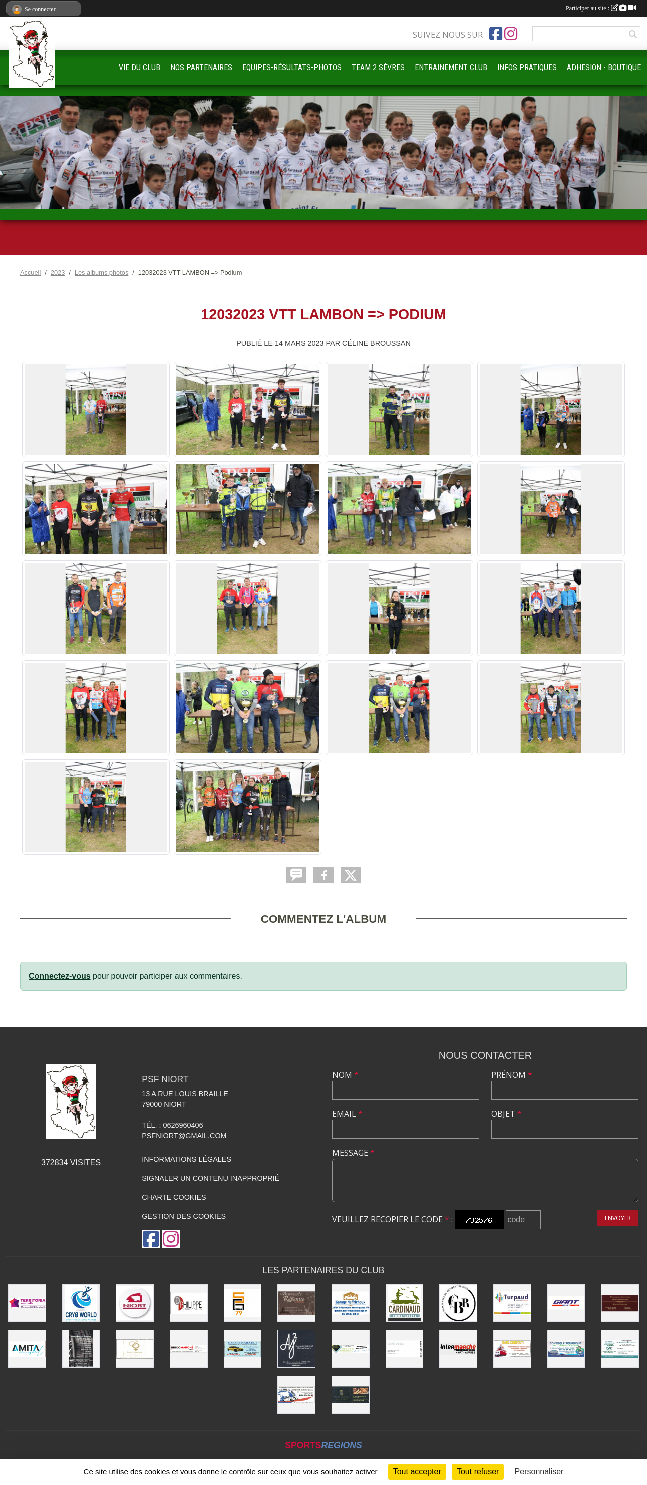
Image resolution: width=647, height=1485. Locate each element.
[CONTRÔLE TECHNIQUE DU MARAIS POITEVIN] (566, 1349)
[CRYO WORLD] (81, 1303)
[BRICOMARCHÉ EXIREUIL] (189, 1349)
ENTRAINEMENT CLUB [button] (451, 67)
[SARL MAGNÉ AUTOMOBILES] (405, 1349)
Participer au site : (601, 8)
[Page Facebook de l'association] (495, 33)
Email (347, 1113)
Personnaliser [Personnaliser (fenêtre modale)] (539, 1471)
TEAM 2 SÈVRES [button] (378, 67)
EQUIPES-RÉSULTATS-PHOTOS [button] (292, 67)
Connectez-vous (60, 976)
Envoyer (618, 1218)
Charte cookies (174, 1197)
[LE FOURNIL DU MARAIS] (351, 1395)
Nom (345, 1074)
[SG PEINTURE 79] (243, 1303)
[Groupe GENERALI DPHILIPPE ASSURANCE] (189, 1303)
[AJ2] (296, 1349)
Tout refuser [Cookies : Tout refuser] (478, 1471)
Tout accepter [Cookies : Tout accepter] (417, 1471)
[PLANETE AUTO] (296, 1395)
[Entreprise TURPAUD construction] (512, 1303)
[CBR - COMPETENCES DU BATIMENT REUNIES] (458, 1303)
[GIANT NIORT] (566, 1303)
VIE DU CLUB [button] (139, 67)
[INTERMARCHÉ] (458, 1349)
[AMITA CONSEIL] (27, 1349)
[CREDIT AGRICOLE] (620, 1349)
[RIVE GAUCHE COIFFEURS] (135, 1349)
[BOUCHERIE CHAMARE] (620, 1303)
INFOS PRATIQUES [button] (527, 67)
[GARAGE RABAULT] (243, 1349)
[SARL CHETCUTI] (512, 1349)
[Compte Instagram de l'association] (510, 33)
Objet (506, 1113)
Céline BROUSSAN (376, 343)
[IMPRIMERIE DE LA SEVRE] (351, 1349)
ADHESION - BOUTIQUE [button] (604, 67)
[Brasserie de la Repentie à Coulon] (296, 1303)
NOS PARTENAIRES (201, 67)
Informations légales (186, 1159)
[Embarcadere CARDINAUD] (405, 1303)
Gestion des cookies (184, 1216)
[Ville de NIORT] (135, 1303)
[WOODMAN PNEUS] (81, 1349)
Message (353, 1152)
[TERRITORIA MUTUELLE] (27, 1303)
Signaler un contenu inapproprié (210, 1178)
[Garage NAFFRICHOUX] (351, 1303)
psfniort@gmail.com (184, 1136)
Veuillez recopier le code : (392, 1219)
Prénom (511, 1074)
